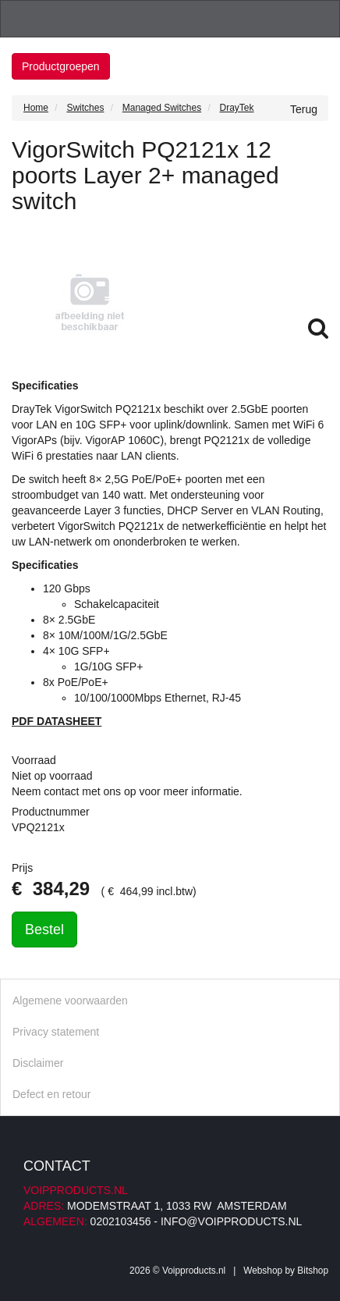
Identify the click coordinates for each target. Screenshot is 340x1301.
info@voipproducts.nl (231, 1221)
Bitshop (312, 1270)
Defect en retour (51, 1094)
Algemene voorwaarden (70, 1000)
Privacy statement (55, 1032)
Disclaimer (37, 1063)
